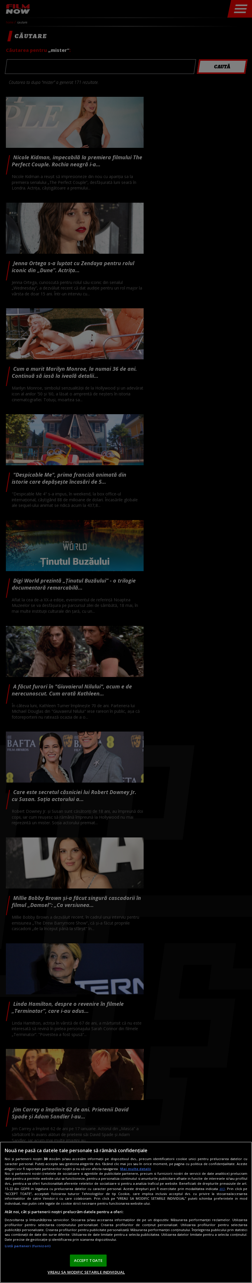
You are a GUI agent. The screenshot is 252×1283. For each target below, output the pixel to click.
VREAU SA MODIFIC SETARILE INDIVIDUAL (86, 1272)
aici (222, 1188)
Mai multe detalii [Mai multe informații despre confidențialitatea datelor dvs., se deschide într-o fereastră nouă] (135, 1169)
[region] (126, 1212)
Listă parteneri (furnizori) (28, 1246)
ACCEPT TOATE (88, 1260)
